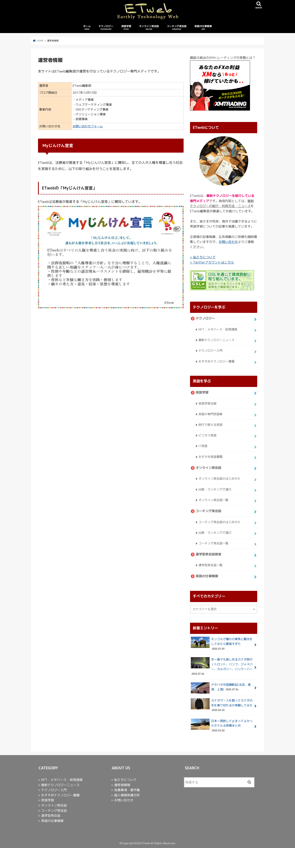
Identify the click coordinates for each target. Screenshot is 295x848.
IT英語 (202, 446)
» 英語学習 (46, 800)
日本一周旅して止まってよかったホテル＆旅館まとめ (222, 726)
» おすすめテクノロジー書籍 (59, 795)
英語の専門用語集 (210, 414)
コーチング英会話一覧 (213, 543)
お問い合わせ (228, 242)
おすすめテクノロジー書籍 (216, 361)
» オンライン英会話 (52, 805)
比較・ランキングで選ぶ (214, 489)
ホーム (87, 27)
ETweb (145, 843)
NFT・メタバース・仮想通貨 (217, 329)
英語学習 (126, 27)
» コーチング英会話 (52, 810)
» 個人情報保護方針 (125, 795)
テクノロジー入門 (210, 350)
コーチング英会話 (177, 27)
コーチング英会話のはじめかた (219, 522)
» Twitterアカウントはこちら (212, 262)
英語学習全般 (207, 403)
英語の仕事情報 (203, 27)
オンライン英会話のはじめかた (219, 478)
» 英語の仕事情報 (51, 821)
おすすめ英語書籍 (210, 456)
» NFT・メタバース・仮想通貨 (60, 780)
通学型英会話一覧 (210, 565)
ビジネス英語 (207, 435)
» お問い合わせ (122, 800)
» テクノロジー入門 (52, 790)
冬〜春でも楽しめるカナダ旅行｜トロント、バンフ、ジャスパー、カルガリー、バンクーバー (222, 666)
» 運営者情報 (120, 785)
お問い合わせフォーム (88, 126)
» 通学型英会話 (49, 815)
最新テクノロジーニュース (216, 340)
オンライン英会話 (149, 27)
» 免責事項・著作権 (125, 790)
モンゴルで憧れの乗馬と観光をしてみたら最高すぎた (222, 644)
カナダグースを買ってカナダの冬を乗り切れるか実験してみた (222, 705)
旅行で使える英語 (210, 425)
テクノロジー (106, 27)
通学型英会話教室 (208, 554)
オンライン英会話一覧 (213, 500)
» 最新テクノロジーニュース (59, 785)
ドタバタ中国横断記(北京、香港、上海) (221, 688)
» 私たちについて (203, 257)
